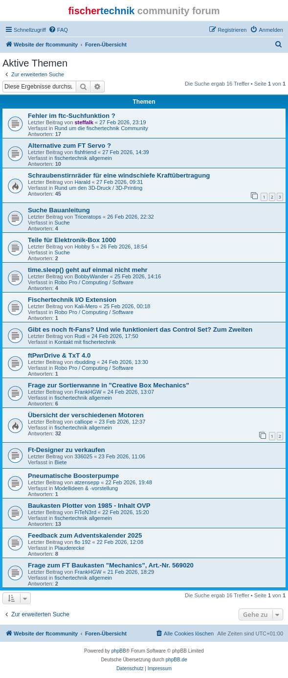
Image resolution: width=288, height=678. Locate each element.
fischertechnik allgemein (82, 158)
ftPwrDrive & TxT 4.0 (59, 355)
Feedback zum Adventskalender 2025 (85, 535)
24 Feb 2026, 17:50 (114, 336)
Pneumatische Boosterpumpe (73, 475)
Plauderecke (69, 548)
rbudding (84, 362)
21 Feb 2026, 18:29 (131, 572)
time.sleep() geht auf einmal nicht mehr (88, 269)
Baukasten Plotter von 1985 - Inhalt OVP (89, 505)
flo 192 (82, 542)
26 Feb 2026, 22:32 (130, 217)
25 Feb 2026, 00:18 (127, 306)
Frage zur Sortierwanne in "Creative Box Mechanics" (108, 385)
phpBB (118, 651)
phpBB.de (176, 659)
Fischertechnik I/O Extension (72, 299)
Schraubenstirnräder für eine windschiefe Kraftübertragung (119, 175)
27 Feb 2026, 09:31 (119, 182)
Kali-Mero (85, 306)
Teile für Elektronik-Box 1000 (72, 240)
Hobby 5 (84, 246)
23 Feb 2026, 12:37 (122, 422)
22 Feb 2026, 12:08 (120, 542)
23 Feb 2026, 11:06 (121, 456)
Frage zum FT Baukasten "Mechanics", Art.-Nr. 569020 (111, 565)
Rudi (80, 336)
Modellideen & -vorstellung (86, 488)
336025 (83, 456)
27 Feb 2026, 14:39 (125, 152)
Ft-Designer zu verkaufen (66, 449)
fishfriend (85, 152)
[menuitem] (58, 30)
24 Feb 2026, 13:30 (124, 362)
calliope (83, 422)
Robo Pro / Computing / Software (93, 282)
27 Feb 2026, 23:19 (122, 122)
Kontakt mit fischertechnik (84, 342)
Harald (82, 182)
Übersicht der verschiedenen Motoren (86, 415)
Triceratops (87, 217)
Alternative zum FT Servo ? (69, 145)
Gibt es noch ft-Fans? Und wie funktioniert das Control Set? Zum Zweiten (140, 329)
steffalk (83, 122)
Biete (60, 462)
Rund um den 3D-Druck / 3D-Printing (98, 188)
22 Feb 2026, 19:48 (128, 482)
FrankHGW (87, 392)
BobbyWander (91, 276)
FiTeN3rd (85, 512)
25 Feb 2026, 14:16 (137, 276)
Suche (61, 223)
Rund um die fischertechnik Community (101, 128)
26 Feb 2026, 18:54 (124, 246)
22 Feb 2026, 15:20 (125, 512)
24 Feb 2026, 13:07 (131, 392)
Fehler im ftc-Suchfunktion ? (71, 115)
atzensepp (86, 482)
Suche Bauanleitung (59, 210)
